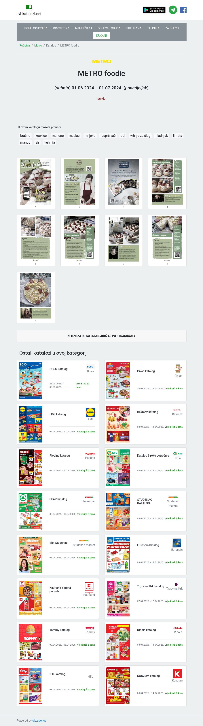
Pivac (178, 375)
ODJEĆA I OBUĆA (109, 28)
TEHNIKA (153, 28)
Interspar (89, 501)
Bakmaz (177, 414)
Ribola (178, 632)
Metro (38, 45)
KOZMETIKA (61, 28)
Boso (90, 371)
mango (25, 142)
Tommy (90, 632)
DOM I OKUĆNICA (35, 28)
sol (123, 136)
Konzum (177, 680)
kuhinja (49, 142)
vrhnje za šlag (140, 136)
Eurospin (177, 549)
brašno (25, 136)
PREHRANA (134, 28)
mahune (58, 136)
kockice (41, 136)
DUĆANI (101, 35)
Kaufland (89, 595)
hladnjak (161, 136)
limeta (177, 136)
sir (37, 142)
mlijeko (90, 136)
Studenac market (84, 545)
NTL (90, 676)
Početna (25, 45)
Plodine (90, 458)
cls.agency (39, 720)
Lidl (90, 419)
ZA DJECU (172, 28)
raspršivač (108, 136)
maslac (74, 136)
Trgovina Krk (174, 588)
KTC (178, 458)
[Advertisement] (101, 109)
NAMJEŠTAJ (83, 28)
